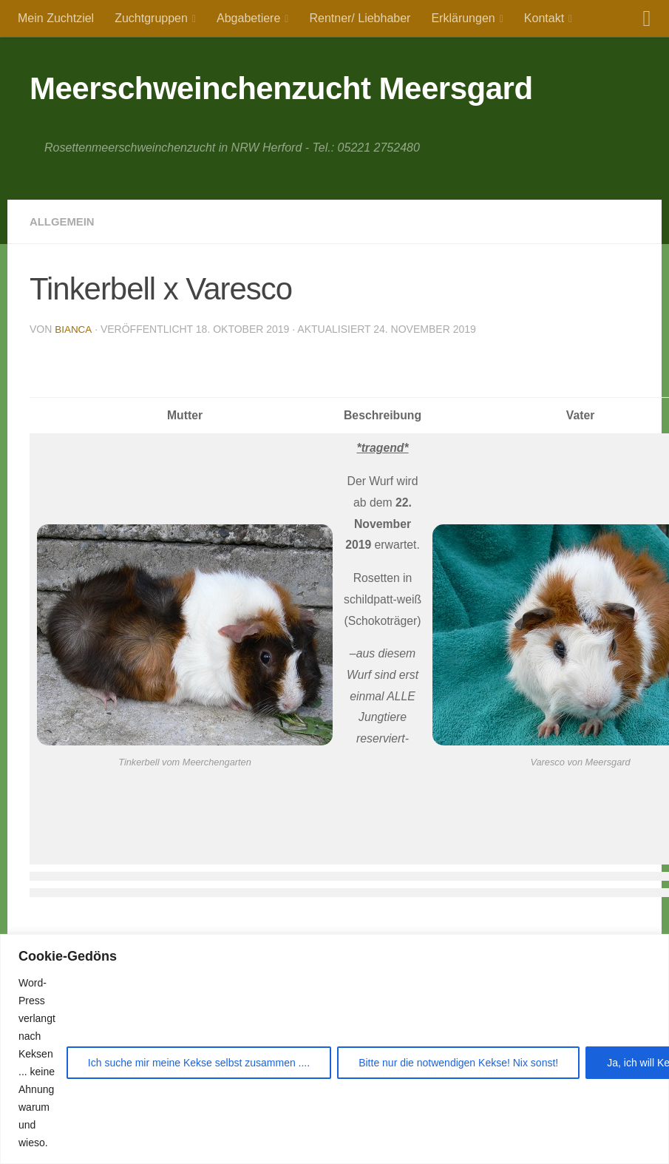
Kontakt (544, 18)
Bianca (73, 329)
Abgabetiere (248, 18)
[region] (334, 1049)
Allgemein (64, 221)
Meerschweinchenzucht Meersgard (281, 88)
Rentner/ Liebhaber (359, 18)
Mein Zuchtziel (56, 18)
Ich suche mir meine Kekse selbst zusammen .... (199, 1063)
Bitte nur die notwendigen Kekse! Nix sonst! (458, 1063)
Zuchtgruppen (151, 18)
